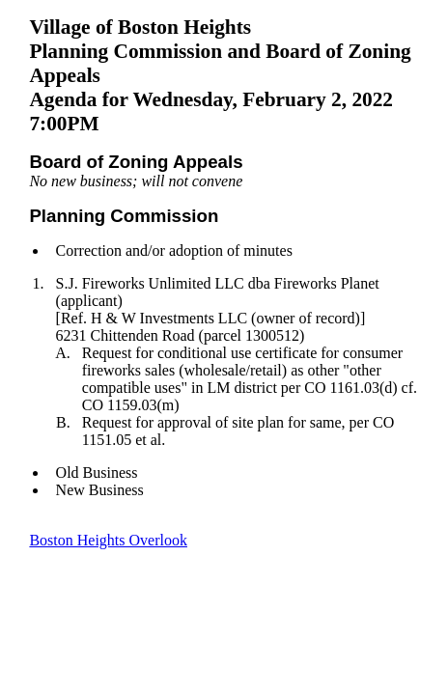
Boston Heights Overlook (108, 540)
